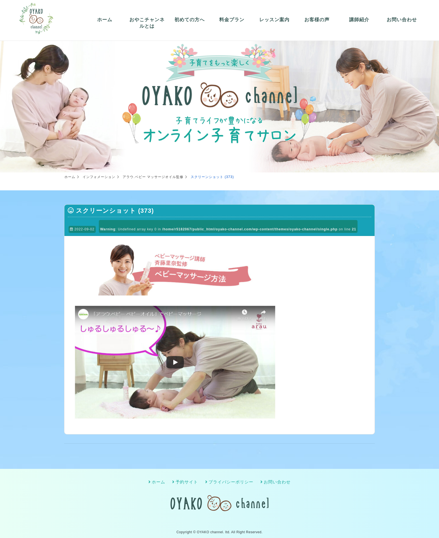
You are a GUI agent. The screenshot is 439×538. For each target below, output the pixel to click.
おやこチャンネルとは (147, 23)
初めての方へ (189, 19)
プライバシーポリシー (231, 481)
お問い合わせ (402, 19)
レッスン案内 (274, 19)
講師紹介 (359, 19)
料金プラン (231, 19)
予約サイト (187, 481)
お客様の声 (317, 19)
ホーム (104, 19)
